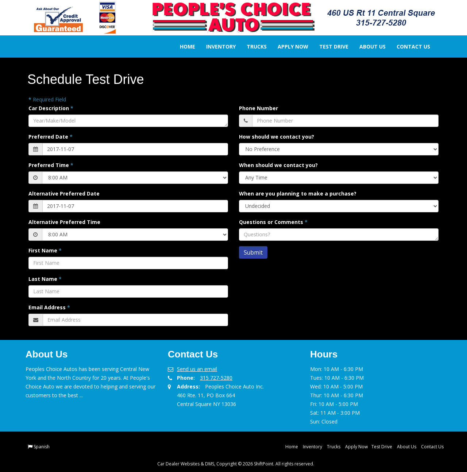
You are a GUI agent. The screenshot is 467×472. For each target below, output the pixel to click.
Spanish (42, 447)
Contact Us (408, 46)
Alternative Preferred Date (64, 193)
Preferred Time (50, 165)
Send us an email (197, 368)
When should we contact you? (278, 165)
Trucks (252, 46)
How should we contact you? (276, 136)
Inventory (216, 46)
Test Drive (328, 46)
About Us (367, 46)
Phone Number (258, 108)
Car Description (50, 108)
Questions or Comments (273, 221)
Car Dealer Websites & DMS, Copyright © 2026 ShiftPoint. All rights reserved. (235, 464)
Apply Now (288, 46)
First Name (45, 250)
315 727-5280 (216, 377)
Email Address (49, 307)
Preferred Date (50, 136)
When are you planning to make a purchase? (297, 193)
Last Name (45, 278)
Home (182, 46)
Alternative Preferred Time (64, 221)
